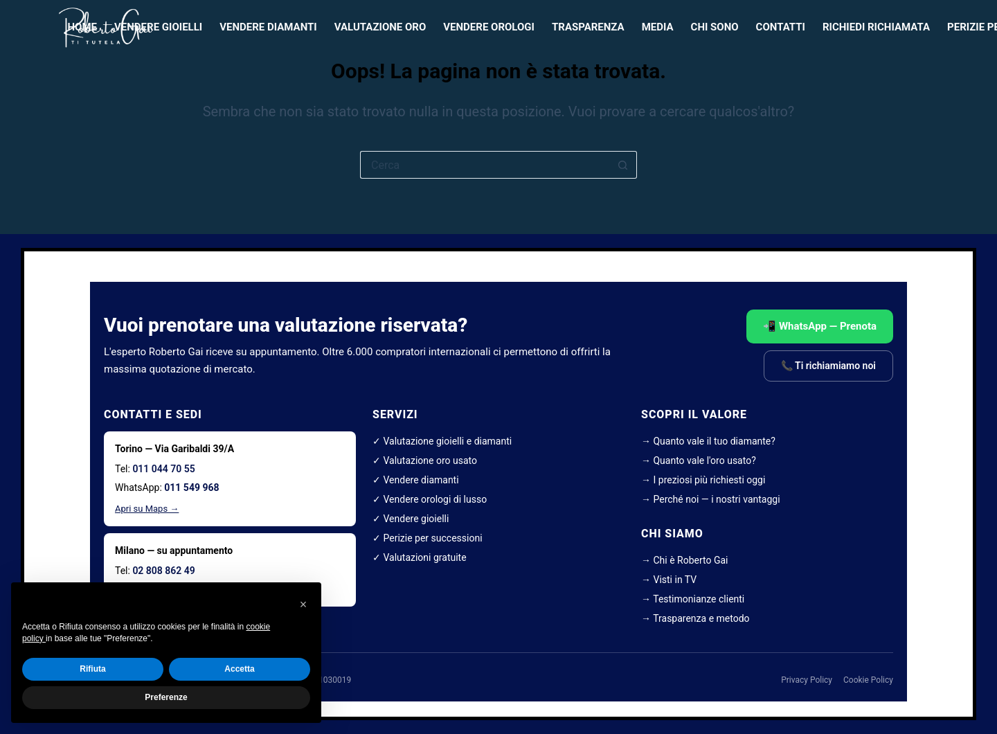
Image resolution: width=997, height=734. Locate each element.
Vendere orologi (489, 27)
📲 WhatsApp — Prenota (820, 326)
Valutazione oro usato (430, 460)
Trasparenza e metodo (701, 618)
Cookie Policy (868, 680)
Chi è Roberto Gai (690, 560)
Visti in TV (675, 579)
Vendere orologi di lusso (435, 499)
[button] (303, 604)
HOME (83, 27)
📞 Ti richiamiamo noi (828, 365)
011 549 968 (191, 487)
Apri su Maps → (147, 508)
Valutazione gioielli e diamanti (447, 441)
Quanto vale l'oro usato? (704, 460)
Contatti (780, 27)
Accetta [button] (239, 669)
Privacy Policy (806, 680)
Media (658, 27)
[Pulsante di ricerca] (623, 165)
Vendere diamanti (268, 27)
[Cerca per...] (484, 165)
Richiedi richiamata (876, 27)
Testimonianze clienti (698, 599)
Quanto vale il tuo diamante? (714, 441)
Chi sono (715, 27)
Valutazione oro (380, 27)
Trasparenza (588, 27)
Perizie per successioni (432, 538)
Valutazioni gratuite (424, 557)
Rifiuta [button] (92, 669)
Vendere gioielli (158, 27)
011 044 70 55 (163, 468)
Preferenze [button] (166, 697)
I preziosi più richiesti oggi (709, 479)
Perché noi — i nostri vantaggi (716, 499)
